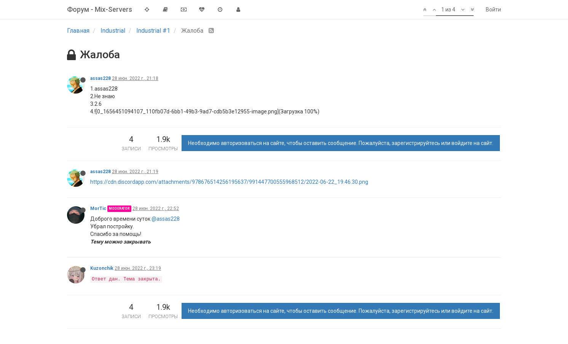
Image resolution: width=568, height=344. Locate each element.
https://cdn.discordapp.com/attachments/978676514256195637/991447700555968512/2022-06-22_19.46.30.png (229, 182)
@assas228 (166, 219)
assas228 (100, 78)
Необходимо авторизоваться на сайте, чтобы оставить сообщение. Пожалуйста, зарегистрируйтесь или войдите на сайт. (340, 143)
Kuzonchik (101, 268)
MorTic (98, 208)
